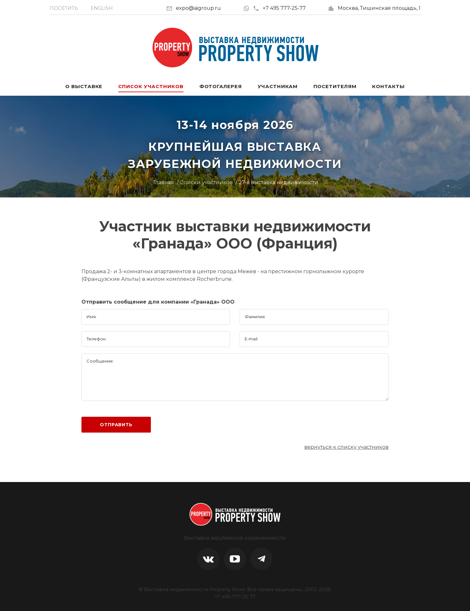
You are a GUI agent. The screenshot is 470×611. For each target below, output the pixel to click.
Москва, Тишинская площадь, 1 (379, 8)
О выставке (83, 86)
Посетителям (335, 86)
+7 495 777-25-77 (279, 8)
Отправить (116, 425)
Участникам (278, 86)
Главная (163, 182)
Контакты (388, 86)
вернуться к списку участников (346, 447)
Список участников (150, 86)
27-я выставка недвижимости (278, 182)
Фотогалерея (220, 86)
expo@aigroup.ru (198, 8)
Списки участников (206, 182)
